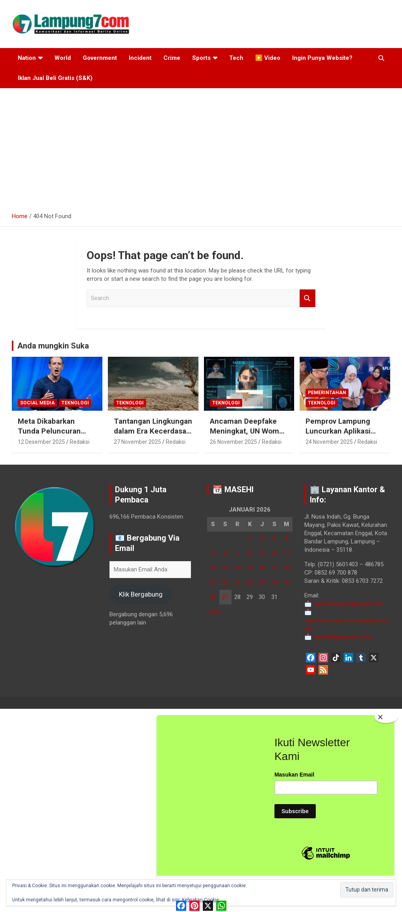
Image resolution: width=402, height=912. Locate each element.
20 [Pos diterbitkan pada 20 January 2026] (225, 582)
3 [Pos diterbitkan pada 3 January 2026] (274, 538)
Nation (27, 57)
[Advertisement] (201, 147)
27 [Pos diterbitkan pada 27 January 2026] (225, 597)
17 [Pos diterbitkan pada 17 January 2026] (274, 567)
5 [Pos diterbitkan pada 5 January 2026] (213, 553)
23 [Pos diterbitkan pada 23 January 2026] (262, 582)
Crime (171, 57)
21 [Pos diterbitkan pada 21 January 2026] (237, 582)
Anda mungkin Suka (53, 345)
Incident (140, 57)
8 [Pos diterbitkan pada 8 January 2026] (249, 553)
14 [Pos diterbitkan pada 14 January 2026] (237, 567)
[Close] (386, 745)
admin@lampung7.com (338, 636)
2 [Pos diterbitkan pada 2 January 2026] (261, 538)
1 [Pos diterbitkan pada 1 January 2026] (249, 538)
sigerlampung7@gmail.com (343, 603)
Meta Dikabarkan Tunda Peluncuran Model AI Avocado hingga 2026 (49, 436)
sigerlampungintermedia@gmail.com (347, 620)
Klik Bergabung (141, 594)
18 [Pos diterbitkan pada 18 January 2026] (286, 567)
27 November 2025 (137, 442)
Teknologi (75, 403)
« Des (214, 611)
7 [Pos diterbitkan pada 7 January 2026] (237, 553)
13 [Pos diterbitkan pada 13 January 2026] (225, 567)
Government (100, 57)
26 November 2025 (233, 442)
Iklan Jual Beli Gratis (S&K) (55, 78)
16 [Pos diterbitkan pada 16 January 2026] (262, 567)
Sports (201, 57)
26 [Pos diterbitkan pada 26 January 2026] (213, 597)
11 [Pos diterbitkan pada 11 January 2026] (286, 553)
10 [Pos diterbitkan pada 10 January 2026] (274, 553)
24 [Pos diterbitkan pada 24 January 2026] (274, 582)
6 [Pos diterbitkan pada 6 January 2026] (225, 553)
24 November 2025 (329, 442)
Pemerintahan (327, 392)
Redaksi (79, 442)
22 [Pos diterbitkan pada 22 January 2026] (249, 582)
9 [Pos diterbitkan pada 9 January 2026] (261, 553)
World (62, 57)
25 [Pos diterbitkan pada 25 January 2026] (286, 582)
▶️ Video (267, 57)
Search (307, 298)
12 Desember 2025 (41, 442)
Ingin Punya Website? (322, 57)
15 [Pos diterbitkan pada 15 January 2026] (249, 567)
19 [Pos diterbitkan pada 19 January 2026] (213, 582)
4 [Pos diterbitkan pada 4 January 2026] (286, 538)
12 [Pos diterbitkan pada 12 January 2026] (213, 567)
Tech (236, 57)
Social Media (37, 403)
